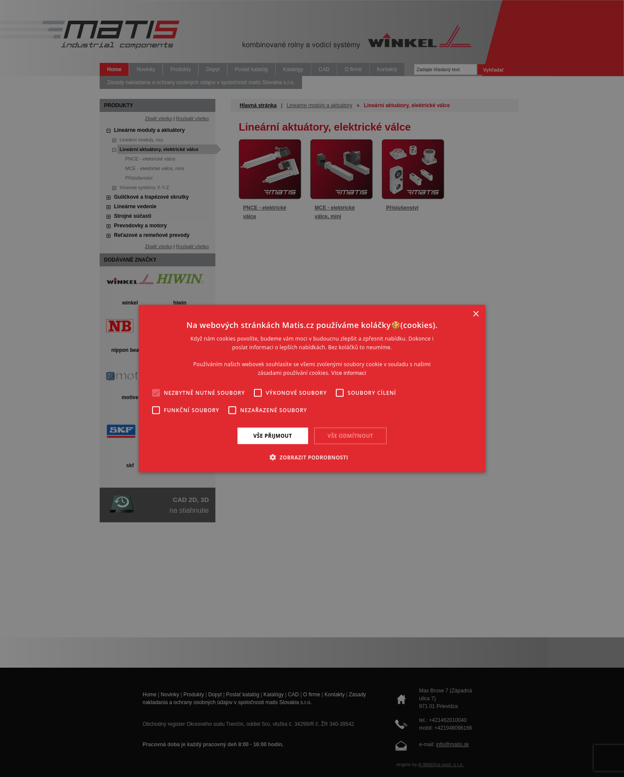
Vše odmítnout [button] (350, 435)
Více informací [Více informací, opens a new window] (348, 373)
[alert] (312, 388)
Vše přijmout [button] (273, 435)
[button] (312, 457)
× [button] (475, 314)
